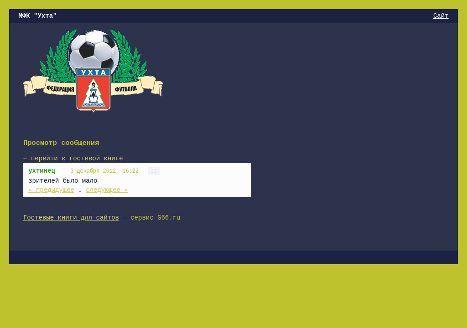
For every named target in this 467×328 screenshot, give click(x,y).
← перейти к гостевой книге (73, 158)
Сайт (441, 16)
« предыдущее (51, 190)
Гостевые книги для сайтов (71, 217)
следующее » (107, 190)
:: (153, 171)
